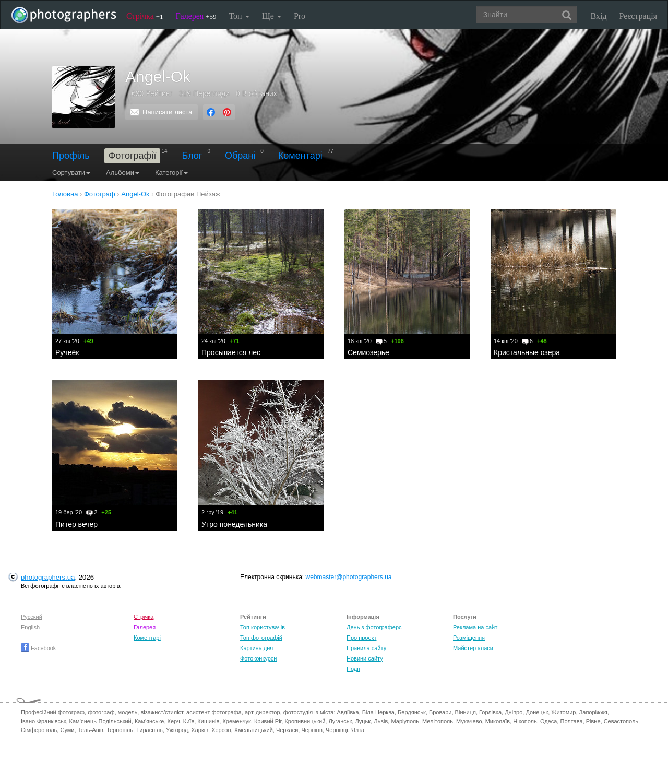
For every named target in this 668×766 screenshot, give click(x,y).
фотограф (101, 712)
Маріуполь (405, 721)
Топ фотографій (261, 637)
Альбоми (122, 172)
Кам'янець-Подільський (100, 721)
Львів (381, 721)
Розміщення (469, 637)
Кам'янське (149, 721)
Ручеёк (67, 352)
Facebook (38, 648)
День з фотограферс (374, 627)
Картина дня (256, 648)
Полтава (571, 721)
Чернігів (311, 730)
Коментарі (300, 155)
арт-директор (262, 712)
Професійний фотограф (53, 712)
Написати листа (167, 112)
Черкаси (287, 730)
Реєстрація (638, 15)
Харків (199, 730)
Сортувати (71, 172)
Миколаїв (497, 721)
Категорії (171, 172)
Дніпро (513, 712)
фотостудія (298, 712)
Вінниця (465, 712)
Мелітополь (437, 721)
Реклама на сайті (476, 627)
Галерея (196, 15)
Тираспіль (149, 730)
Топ (239, 15)
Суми (67, 730)
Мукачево (469, 721)
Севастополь (621, 721)
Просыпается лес (230, 352)
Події (353, 669)
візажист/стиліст (161, 712)
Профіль (71, 155)
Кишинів (208, 721)
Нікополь (524, 721)
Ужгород (177, 730)
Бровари (440, 712)
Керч (174, 721)
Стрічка (144, 15)
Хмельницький (253, 730)
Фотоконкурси (258, 658)
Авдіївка (348, 712)
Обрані (240, 155)
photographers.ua (48, 577)
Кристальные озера (527, 352)
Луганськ (340, 721)
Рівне (593, 721)
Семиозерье (368, 352)
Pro (299, 15)
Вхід (599, 15)
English (30, 627)
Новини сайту (365, 658)
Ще (271, 15)
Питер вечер (76, 524)
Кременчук (236, 721)
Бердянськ (412, 712)
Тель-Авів (90, 730)
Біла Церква (378, 712)
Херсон (221, 730)
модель (128, 712)
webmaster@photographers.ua (349, 577)
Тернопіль (119, 730)
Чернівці (337, 730)
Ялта (357, 730)
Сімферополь (39, 730)
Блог (192, 155)
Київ (188, 721)
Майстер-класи (473, 648)
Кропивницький (304, 721)
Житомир (563, 712)
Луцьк (363, 721)
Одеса (548, 721)
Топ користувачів (262, 627)
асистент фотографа (214, 712)
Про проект (361, 637)
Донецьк (537, 712)
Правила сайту (366, 648)
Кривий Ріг (267, 721)
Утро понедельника (234, 524)
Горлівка (490, 712)
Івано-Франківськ (43, 721)
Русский (31, 617)
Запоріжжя (593, 712)
